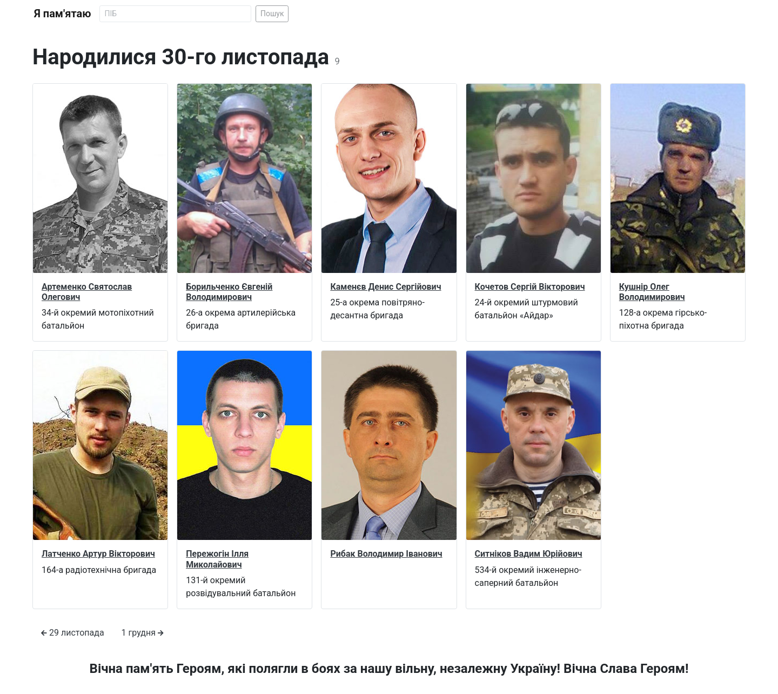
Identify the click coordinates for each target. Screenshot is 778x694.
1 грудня (143, 633)
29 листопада (72, 633)
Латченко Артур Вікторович (98, 554)
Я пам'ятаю (62, 13)
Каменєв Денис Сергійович (385, 287)
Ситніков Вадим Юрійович (528, 554)
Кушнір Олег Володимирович (652, 292)
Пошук (272, 13)
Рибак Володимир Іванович (386, 554)
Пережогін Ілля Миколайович (217, 559)
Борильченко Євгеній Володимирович (229, 292)
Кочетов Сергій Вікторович (530, 287)
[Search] (175, 13)
